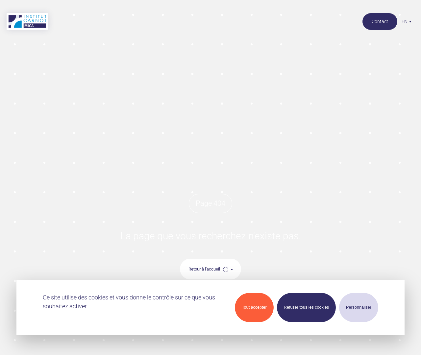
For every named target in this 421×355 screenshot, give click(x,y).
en (405, 21)
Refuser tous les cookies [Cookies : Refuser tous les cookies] (306, 307)
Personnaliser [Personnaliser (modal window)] (358, 307)
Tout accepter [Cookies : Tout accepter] (254, 307)
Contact (380, 21)
